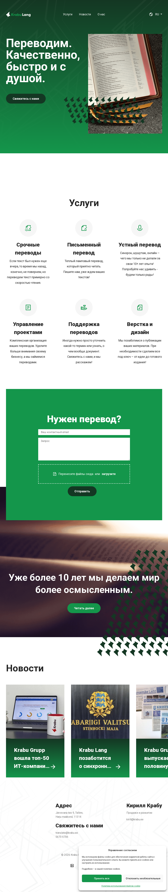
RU (157, 14)
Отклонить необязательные (143, 878)
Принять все (101, 878)
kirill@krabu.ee (124, 819)
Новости (85, 14)
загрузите (103, 470)
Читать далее (84, 616)
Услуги (67, 14)
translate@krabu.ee (70, 830)
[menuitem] (67, 14)
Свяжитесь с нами (26, 98)
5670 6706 (66, 833)
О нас (101, 14)
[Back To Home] (18, 14)
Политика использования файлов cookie (120, 886)
